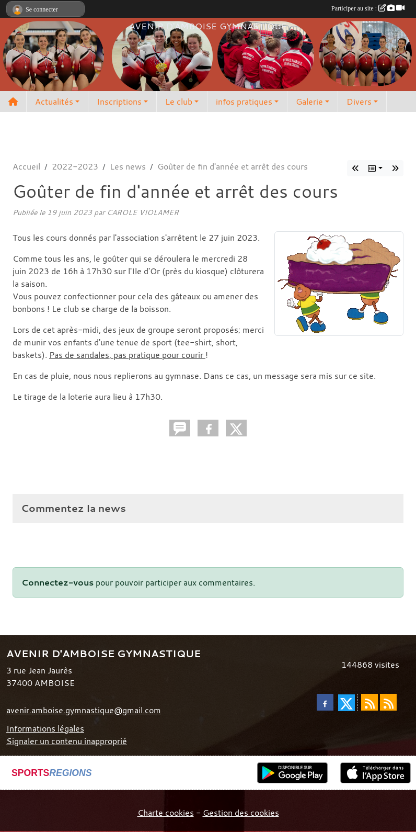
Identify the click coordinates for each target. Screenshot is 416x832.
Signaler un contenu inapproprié (66, 741)
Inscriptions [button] (119, 101)
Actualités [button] (54, 101)
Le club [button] (178, 101)
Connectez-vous (57, 582)
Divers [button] (359, 101)
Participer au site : (368, 8)
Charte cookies (165, 812)
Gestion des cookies (241, 812)
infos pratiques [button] (244, 101)
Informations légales (45, 728)
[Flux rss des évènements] (388, 702)
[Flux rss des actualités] (369, 702)
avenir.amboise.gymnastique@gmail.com (83, 710)
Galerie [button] (309, 101)
